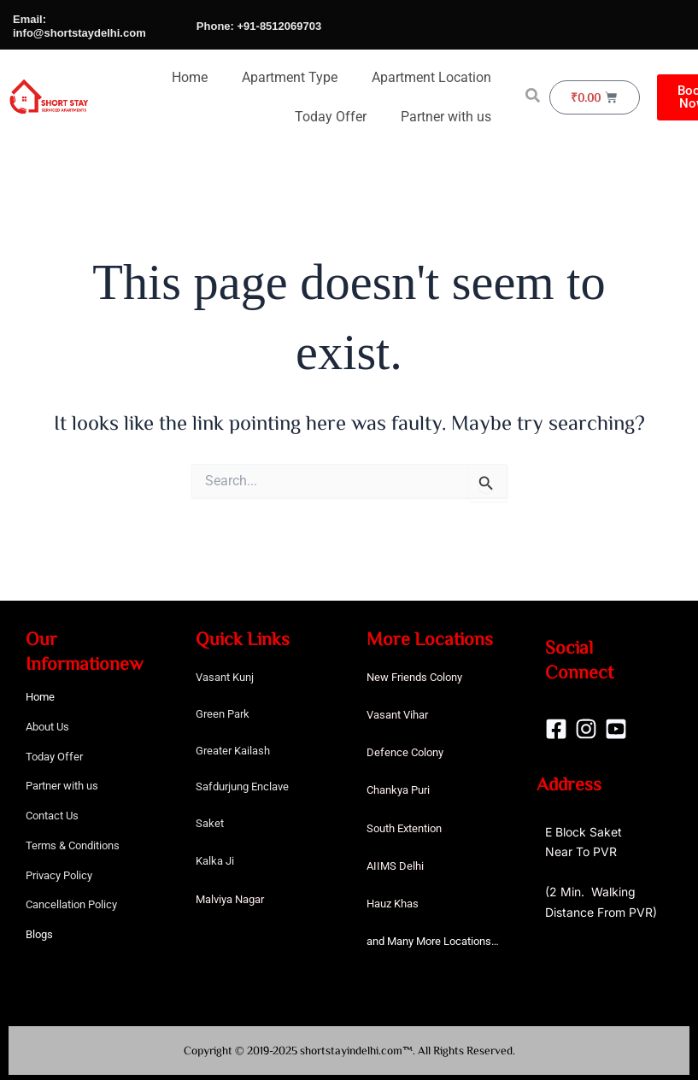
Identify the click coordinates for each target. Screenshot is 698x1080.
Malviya (215, 899)
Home (190, 77)
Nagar (249, 899)
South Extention (404, 828)
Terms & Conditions (73, 845)
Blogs (39, 934)
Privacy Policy (59, 875)
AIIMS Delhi (395, 866)
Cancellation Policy (71, 904)
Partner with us (446, 117)
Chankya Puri (398, 790)
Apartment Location (431, 77)
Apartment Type (289, 77)
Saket (210, 823)
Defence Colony (405, 752)
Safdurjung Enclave (242, 786)
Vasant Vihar (397, 714)
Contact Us (52, 815)
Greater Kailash (233, 750)
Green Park (222, 713)
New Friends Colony (414, 677)
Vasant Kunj (225, 677)
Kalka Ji (215, 860)
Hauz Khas (393, 903)
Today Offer (331, 117)
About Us (47, 726)
